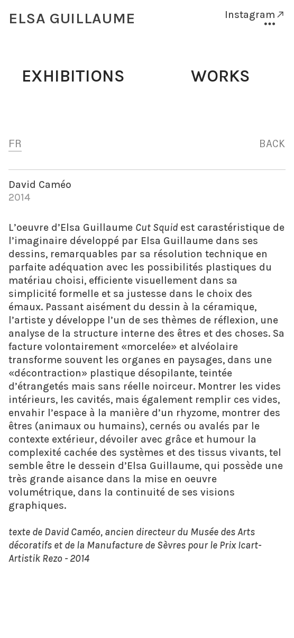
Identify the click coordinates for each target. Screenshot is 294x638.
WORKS (220, 76)
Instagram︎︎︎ (255, 14)
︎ (269, 24)
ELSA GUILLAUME (71, 18)
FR (15, 144)
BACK (273, 144)
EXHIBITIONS (73, 76)
